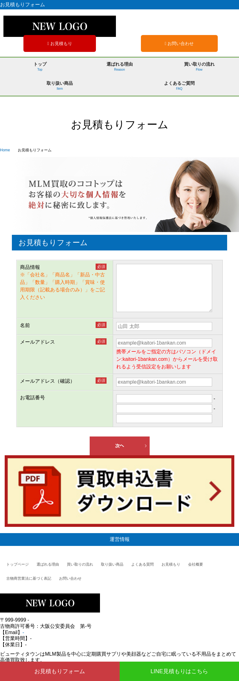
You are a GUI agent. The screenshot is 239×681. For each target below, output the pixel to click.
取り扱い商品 (59, 88)
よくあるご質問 (179, 88)
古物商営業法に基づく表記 (28, 578)
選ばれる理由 (119, 69)
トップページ (17, 564)
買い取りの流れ (199, 69)
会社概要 (195, 564)
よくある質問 (142, 564)
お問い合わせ (179, 43)
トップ (39, 69)
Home (5, 150)
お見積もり (59, 43)
